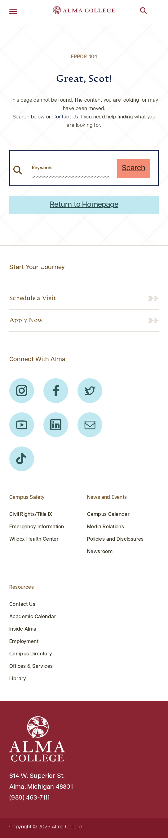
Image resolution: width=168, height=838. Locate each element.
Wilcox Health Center (34, 539)
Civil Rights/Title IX (31, 514)
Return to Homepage (84, 205)
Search (133, 168)
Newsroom (100, 551)
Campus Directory (30, 654)
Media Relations (105, 527)
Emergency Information (36, 527)
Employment (23, 641)
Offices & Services (31, 666)
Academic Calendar (32, 616)
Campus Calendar (108, 514)
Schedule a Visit (32, 298)
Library (17, 678)
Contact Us (65, 117)
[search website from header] (71, 168)
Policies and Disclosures (115, 539)
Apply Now (26, 320)
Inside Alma (23, 629)
